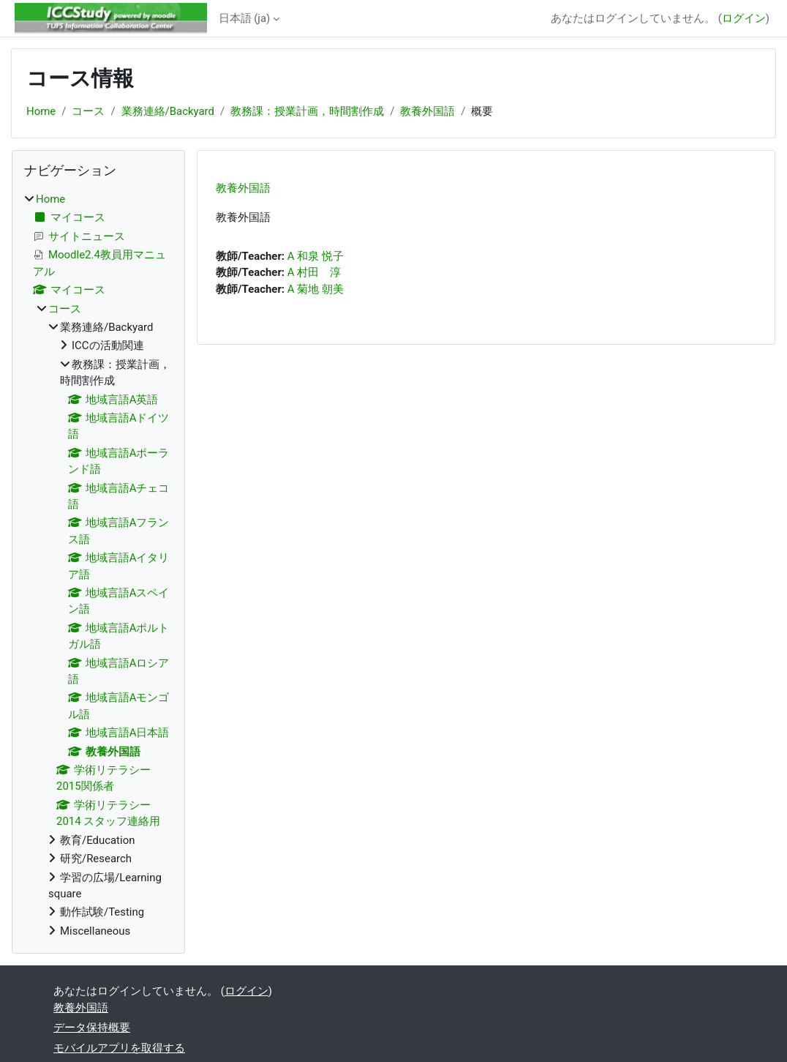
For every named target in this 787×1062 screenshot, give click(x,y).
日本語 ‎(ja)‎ (245, 18)
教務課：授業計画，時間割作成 (307, 111)
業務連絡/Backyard (167, 111)
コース (88, 111)
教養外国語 (427, 111)
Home (41, 111)
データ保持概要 (91, 1027)
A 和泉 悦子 (315, 256)
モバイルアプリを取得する (119, 1048)
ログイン (744, 18)
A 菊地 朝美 (315, 289)
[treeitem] (98, 565)
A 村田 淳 (314, 272)
